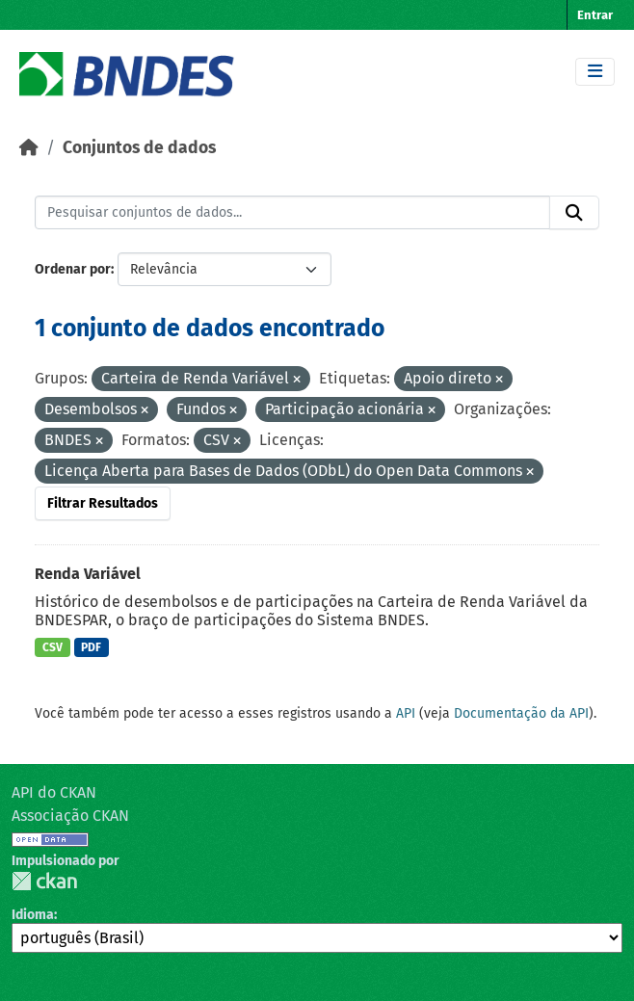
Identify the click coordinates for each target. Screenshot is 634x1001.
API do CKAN (54, 792)
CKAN (44, 881)
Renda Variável (88, 574)
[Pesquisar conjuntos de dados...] (292, 213)
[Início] (29, 148)
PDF (91, 647)
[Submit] (574, 213)
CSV (52, 647)
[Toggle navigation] (595, 72)
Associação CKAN (70, 815)
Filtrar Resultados (102, 503)
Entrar (595, 15)
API (405, 713)
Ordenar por (73, 269)
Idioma (33, 915)
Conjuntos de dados (139, 148)
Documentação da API (521, 713)
